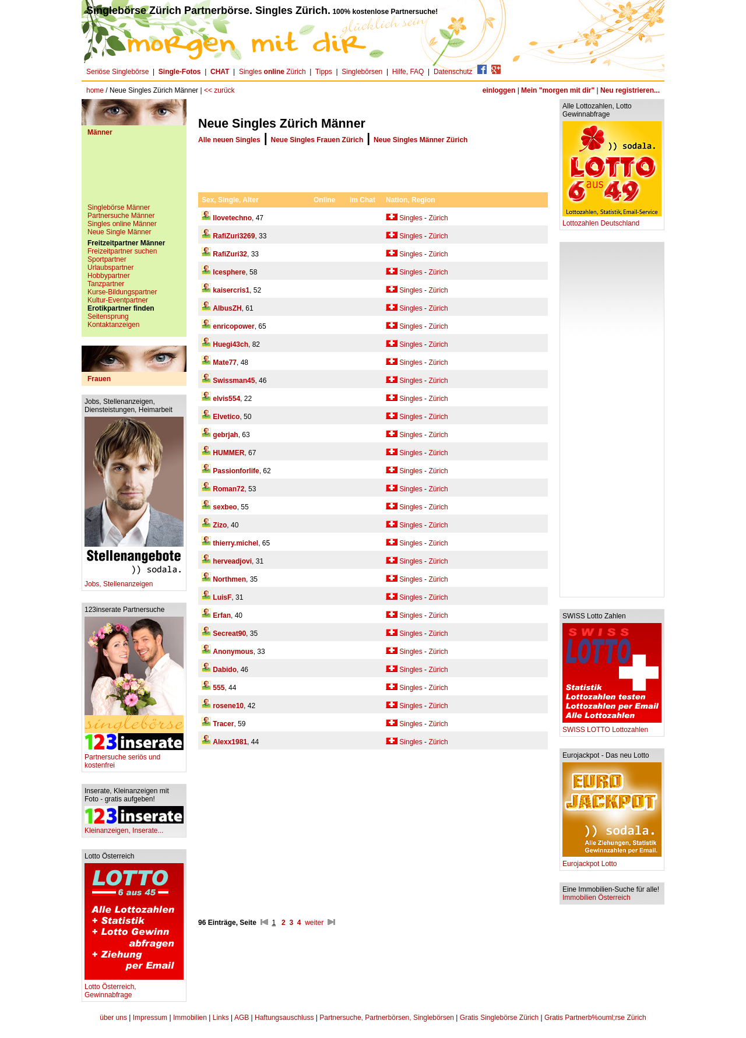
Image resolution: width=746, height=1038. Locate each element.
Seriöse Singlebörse (117, 72)
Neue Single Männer (119, 232)
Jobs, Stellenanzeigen (134, 580)
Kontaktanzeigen (113, 325)
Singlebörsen (362, 72)
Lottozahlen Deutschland (611, 220)
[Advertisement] (134, 174)
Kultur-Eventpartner (117, 300)
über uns (113, 1018)
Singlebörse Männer (118, 207)
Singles (410, 218)
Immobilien (190, 1018)
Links (221, 1018)
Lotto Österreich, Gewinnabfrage (134, 987)
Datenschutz (453, 72)
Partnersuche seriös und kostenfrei (134, 758)
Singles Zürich (272, 72)
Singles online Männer (122, 224)
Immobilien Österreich (596, 897)
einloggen (499, 90)
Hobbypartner (108, 276)
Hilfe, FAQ (408, 72)
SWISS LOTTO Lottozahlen (611, 726)
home (95, 90)
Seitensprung (108, 316)
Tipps (323, 72)
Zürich (438, 218)
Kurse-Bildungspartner (122, 292)
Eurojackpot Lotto (611, 860)
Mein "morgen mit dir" (557, 90)
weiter (314, 923)
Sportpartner (106, 259)
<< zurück (219, 90)
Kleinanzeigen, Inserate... (134, 827)
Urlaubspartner (110, 267)
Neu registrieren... (630, 90)
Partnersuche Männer (120, 216)
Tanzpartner (105, 284)
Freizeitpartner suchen (122, 251)
